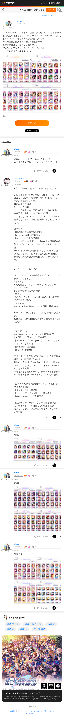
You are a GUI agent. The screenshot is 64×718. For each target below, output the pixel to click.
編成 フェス (13, 624)
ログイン (43, 3)
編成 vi (10, 629)
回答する (32, 123)
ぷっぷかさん (19, 178)
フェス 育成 (39, 629)
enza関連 (12, 711)
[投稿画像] (17, 69)
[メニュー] (60, 116)
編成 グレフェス (33, 624)
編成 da (23, 629)
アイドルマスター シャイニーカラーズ (51, 15)
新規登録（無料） (55, 3)
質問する (51, 10)
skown (19, 21)
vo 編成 (51, 624)
